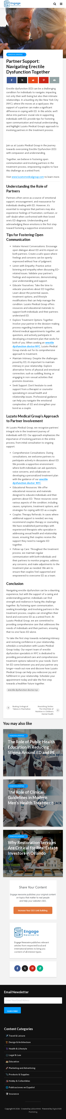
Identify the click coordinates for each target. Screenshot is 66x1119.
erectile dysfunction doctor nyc (23, 689)
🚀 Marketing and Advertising (20, 1068)
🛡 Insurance (12, 1093)
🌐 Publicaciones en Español (20, 1087)
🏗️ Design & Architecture (18, 1042)
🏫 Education (12, 1061)
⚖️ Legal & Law (13, 1055)
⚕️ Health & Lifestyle (16, 1048)
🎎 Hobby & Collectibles (18, 1080)
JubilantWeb (36, 1109)
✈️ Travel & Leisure (15, 1035)
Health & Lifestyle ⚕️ (16, 55)
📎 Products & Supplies (17, 1074)
